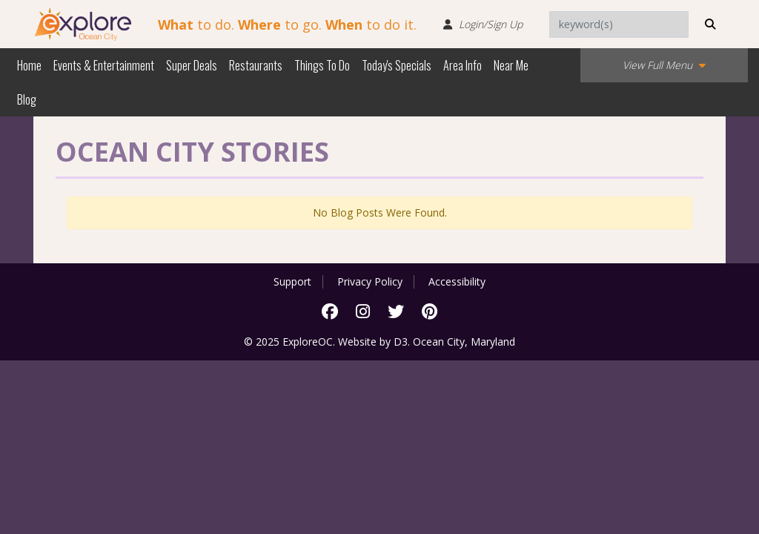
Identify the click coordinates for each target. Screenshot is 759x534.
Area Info (462, 65)
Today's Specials (396, 65)
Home (29, 65)
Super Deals (191, 65)
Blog (26, 99)
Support (292, 282)
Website (357, 341)
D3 (401, 341)
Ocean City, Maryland (464, 341)
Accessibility (456, 282)
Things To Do (322, 65)
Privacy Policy (369, 282)
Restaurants (255, 65)
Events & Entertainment (103, 65)
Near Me (511, 65)
